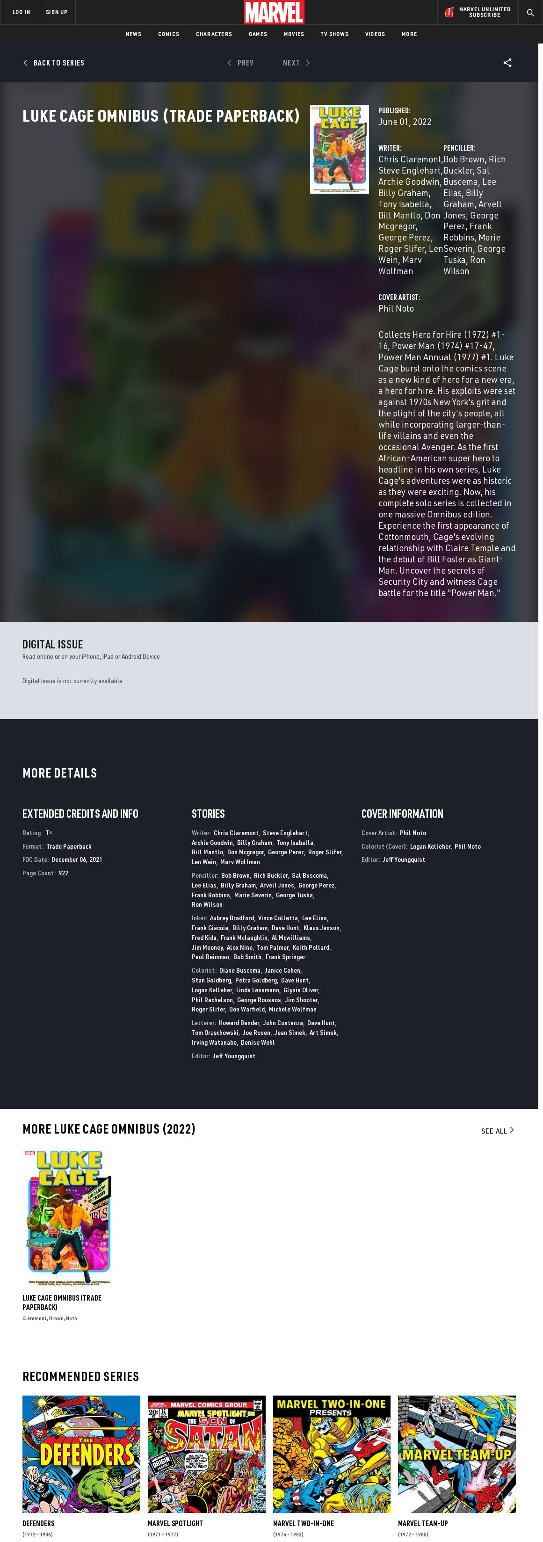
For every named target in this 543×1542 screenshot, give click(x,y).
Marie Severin (454, 222)
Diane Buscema (240, 776)
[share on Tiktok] (430, 1480)
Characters (214, 33)
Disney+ (177, 1430)
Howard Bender (239, 828)
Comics (168, 33)
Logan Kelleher (212, 795)
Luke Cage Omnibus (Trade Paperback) (61, 1107)
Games (258, 33)
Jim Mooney (207, 752)
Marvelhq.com (188, 1443)
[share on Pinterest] (482, 1460)
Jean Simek (290, 838)
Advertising (184, 1417)
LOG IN (21, 11)
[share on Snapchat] (456, 1460)
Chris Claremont (208, 200)
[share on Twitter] (456, 1440)
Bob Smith (247, 762)
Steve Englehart (275, 200)
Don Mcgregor (235, 222)
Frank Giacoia (210, 733)
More (409, 33)
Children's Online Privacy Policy (301, 1519)
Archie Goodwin (212, 648)
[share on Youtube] (430, 1460)
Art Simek (323, 838)
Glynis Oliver (300, 795)
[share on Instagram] (482, 1440)
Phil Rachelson (212, 805)
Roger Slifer (200, 233)
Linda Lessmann (257, 795)
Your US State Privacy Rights (156, 1519)
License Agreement (374, 1519)
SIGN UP (56, 11)
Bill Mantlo (207, 658)
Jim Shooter (301, 805)
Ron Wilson (421, 233)
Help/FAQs (92, 1430)
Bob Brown (363, 200)
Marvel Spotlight (175, 1329)
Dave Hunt (285, 733)
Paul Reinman (210, 762)
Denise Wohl (258, 847)
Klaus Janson (322, 733)
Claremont (34, 1123)
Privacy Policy (94, 1519)
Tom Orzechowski (215, 838)
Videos (375, 33)
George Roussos (259, 805)
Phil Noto (194, 271)
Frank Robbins (396, 222)
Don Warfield (247, 815)
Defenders (38, 1329)
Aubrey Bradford (232, 723)
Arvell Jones (443, 211)
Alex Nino (240, 752)
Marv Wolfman (296, 233)
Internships (95, 1457)
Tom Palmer (273, 752)
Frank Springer (285, 762)
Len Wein (245, 233)
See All (498, 936)
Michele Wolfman (293, 815)
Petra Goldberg (256, 786)
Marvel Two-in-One (303, 1329)
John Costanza (283, 828)
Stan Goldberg (211, 786)
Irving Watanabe (214, 847)
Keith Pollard (311, 752)
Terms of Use (51, 1519)
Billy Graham (241, 211)
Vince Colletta (278, 723)
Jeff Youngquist (234, 861)
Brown (56, 1123)
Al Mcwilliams (291, 743)
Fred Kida (204, 743)
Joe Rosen (256, 838)
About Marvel (98, 1417)
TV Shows (334, 33)
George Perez (293, 222)
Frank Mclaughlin (244, 743)
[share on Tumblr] (508, 1440)
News (133, 33)
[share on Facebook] (431, 1441)
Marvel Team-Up (423, 1329)
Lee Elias (204, 690)
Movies (294, 33)
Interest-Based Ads (432, 1519)
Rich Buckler (412, 200)
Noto (71, 1123)
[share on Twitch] (508, 1460)
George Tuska (369, 233)
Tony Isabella (295, 211)
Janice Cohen (282, 776)
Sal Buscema (465, 200)
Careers (89, 1443)
